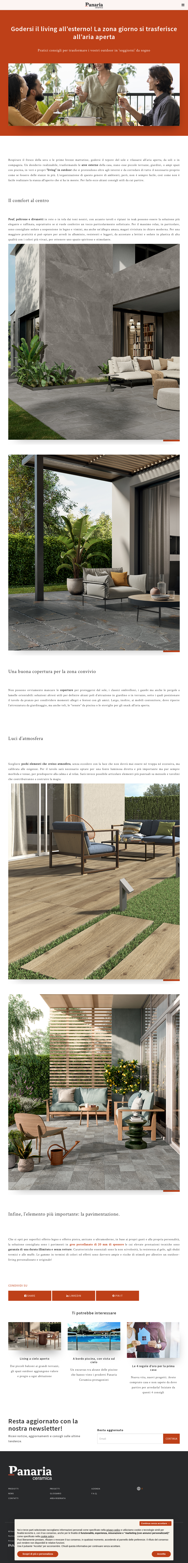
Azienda (96, 1488)
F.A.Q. (94, 1493)
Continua (171, 1438)
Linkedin (73, 1295)
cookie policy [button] (47, 1544)
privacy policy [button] (113, 1537)
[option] (94, 344)
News (11, 1493)
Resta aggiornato (110, 1430)
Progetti (55, 1488)
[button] (183, 5)
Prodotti (13, 1488)
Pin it (117, 1295)
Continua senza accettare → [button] (155, 1531)
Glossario (55, 1493)
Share (29, 1295)
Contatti (13, 1498)
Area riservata (58, 1498)
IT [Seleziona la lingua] (140, 1488)
